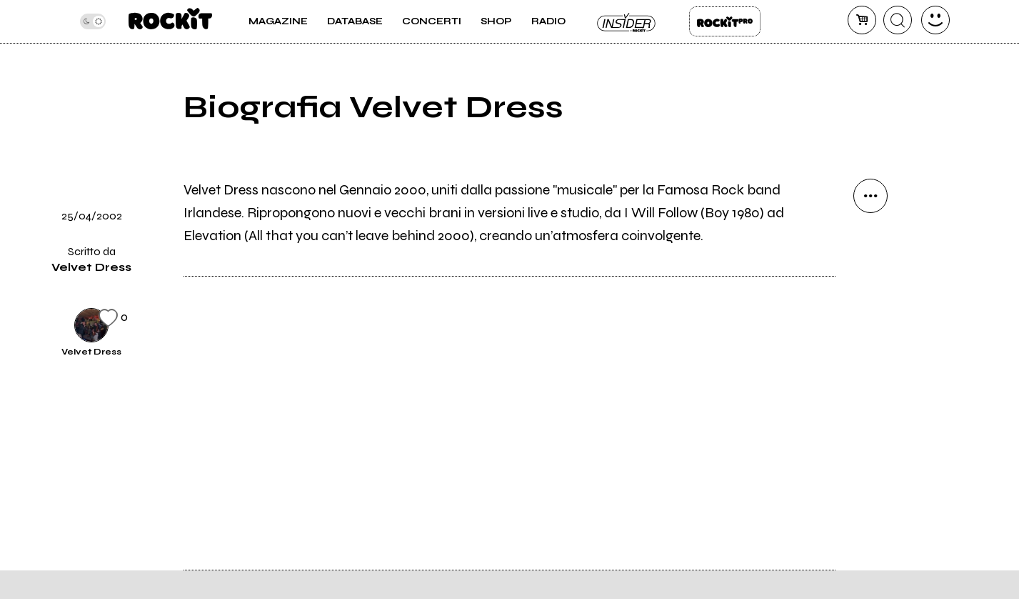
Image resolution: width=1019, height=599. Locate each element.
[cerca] (897, 20)
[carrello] (862, 20)
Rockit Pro (725, 21)
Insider (627, 21)
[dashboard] (935, 20)
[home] (170, 21)
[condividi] (870, 196)
